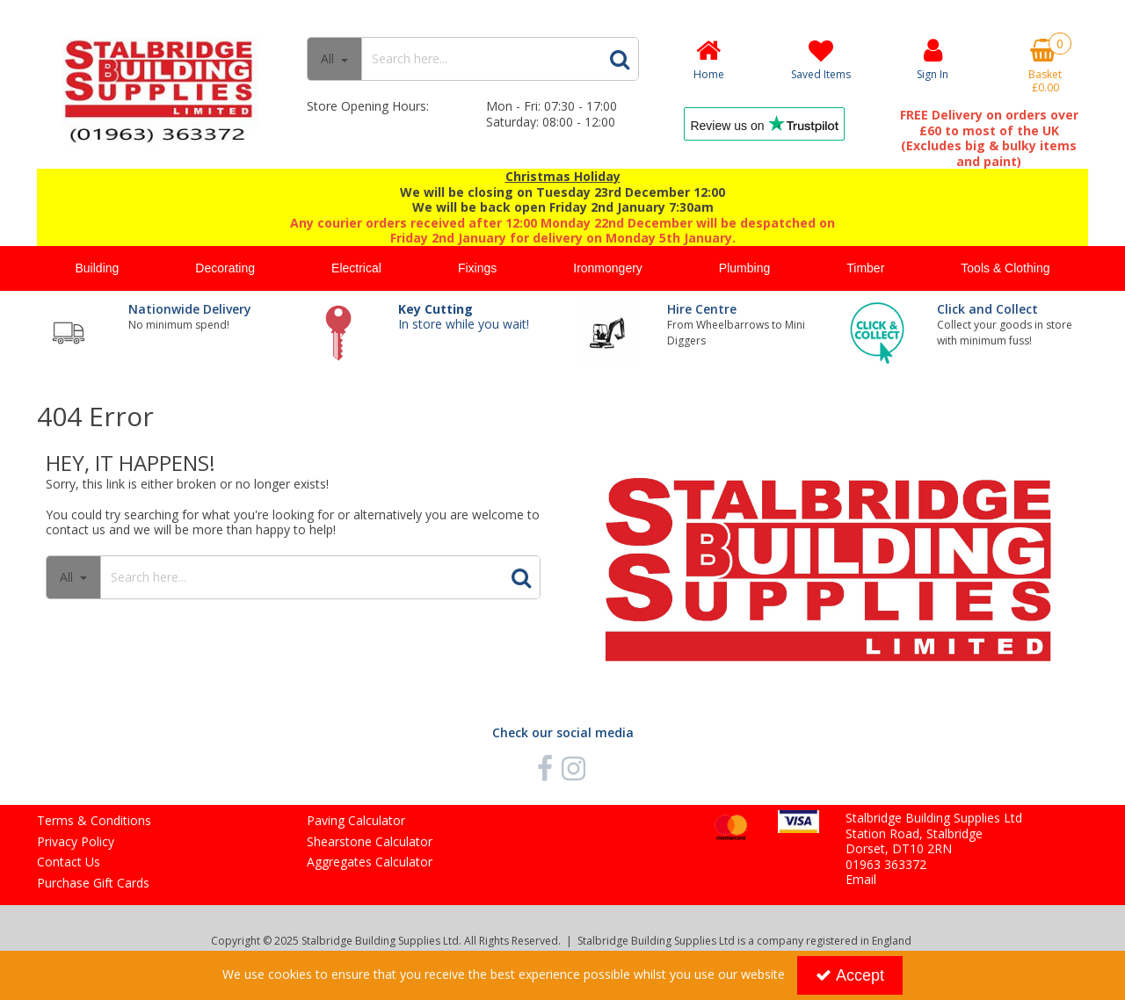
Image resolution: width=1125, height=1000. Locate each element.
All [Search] (329, 58)
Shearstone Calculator (369, 842)
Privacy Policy (75, 842)
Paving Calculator (356, 821)
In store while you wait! (463, 317)
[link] (545, 768)
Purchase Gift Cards (93, 883)
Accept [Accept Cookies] (850, 975)
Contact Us (68, 862)
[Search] (480, 59)
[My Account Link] (933, 58)
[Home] (708, 58)
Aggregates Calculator (369, 862)
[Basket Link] (1045, 66)
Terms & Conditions (94, 821)
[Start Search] (619, 59)
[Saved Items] (821, 59)
